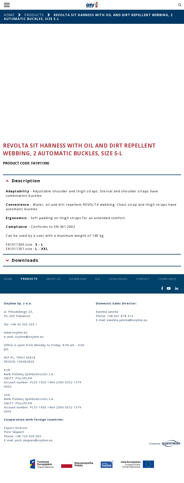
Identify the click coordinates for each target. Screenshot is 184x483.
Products (34, 15)
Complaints (167, 279)
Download (78, 279)
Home (9, 15)
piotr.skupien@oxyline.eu (34, 440)
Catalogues (118, 279)
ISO (97, 279)
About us (53, 279)
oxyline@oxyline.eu (29, 337)
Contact (142, 279)
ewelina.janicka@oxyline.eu (127, 320)
